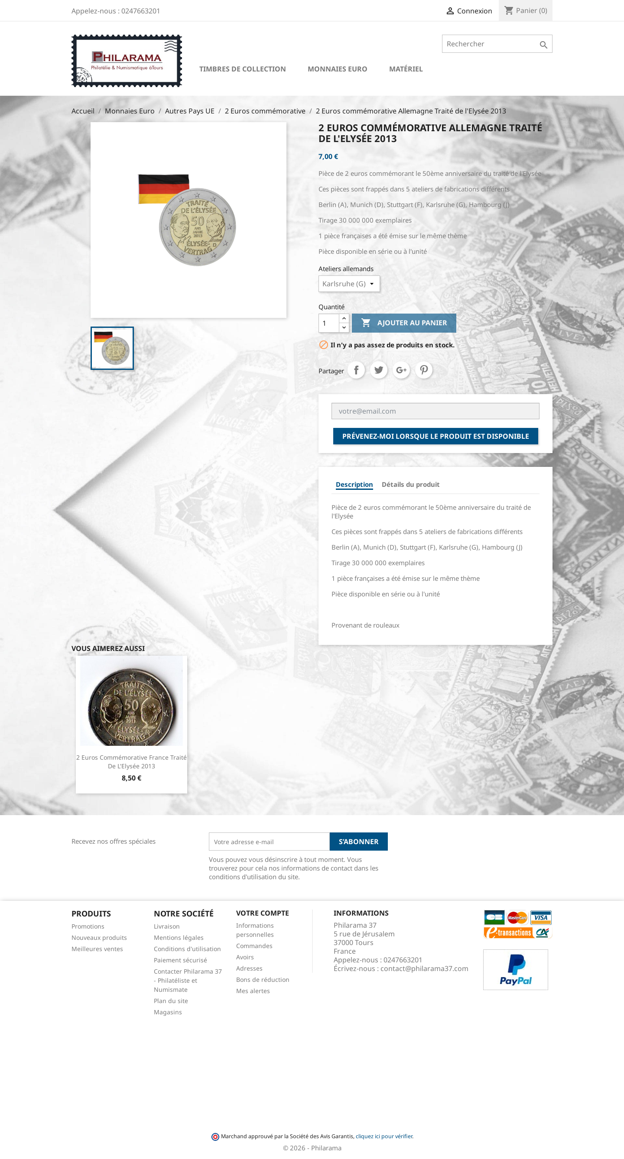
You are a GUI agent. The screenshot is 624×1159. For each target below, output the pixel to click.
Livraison (167, 926)
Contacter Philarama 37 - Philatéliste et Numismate (188, 980)
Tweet (378, 370)
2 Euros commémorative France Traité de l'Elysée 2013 (131, 761)
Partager (356, 370)
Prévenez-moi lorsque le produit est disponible (435, 436)
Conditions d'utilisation (187, 949)
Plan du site (171, 1001)
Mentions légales (179, 937)
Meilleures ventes (97, 949)
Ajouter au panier (404, 323)
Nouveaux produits (99, 937)
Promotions (88, 926)
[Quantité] (328, 323)
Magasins (168, 1012)
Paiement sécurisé (180, 960)
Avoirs (245, 957)
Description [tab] (354, 484)
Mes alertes (253, 991)
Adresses (249, 968)
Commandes (254, 946)
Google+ (401, 370)
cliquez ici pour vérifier (384, 1136)
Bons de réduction (262, 979)
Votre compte (262, 913)
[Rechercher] (497, 44)
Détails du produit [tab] (411, 484)
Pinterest (423, 370)
